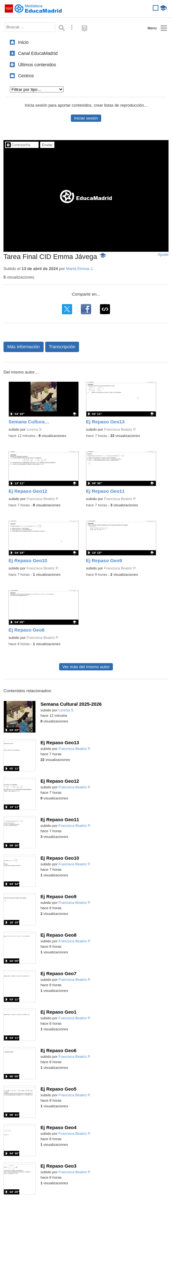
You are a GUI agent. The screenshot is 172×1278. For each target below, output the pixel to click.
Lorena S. (34, 429)
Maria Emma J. (80, 268)
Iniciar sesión (86, 118)
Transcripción (62, 346)
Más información (23, 346)
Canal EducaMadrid (38, 53)
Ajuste (163, 254)
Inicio (23, 42)
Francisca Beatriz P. (120, 429)
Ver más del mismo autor (86, 666)
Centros (26, 75)
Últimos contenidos (37, 64)
